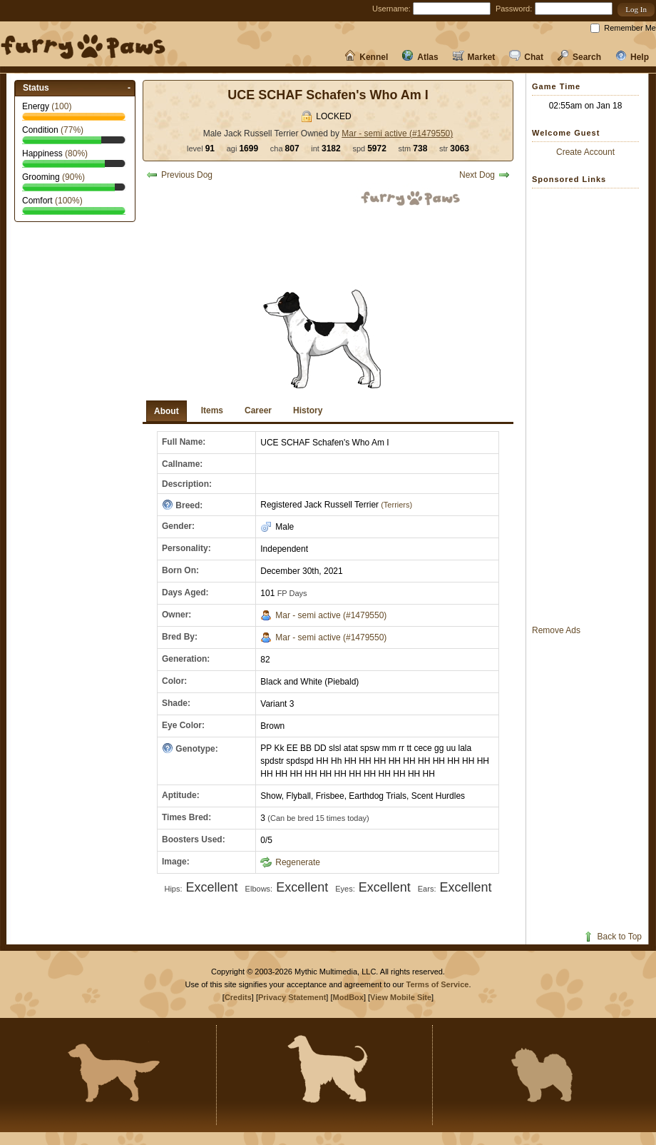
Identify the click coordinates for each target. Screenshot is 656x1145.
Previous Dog (179, 175)
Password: (514, 8)
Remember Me (630, 28)
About (166, 411)
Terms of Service (437, 984)
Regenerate (290, 862)
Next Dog (484, 175)
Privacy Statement (292, 997)
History (307, 410)
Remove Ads (556, 630)
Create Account (585, 152)
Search (579, 57)
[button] (636, 9)
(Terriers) (395, 504)
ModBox (348, 997)
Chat (526, 57)
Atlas (420, 57)
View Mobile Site (400, 997)
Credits (238, 997)
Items (212, 410)
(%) (72, 130)
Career (258, 410)
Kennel (366, 57)
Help (632, 57)
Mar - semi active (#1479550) (397, 133)
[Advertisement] (589, 406)
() (61, 106)
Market (474, 57)
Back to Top (612, 937)
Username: (391, 8)
